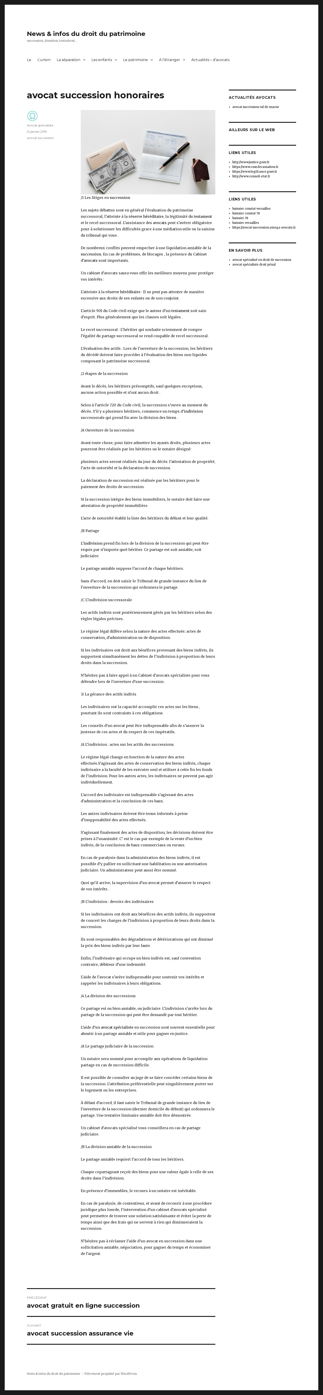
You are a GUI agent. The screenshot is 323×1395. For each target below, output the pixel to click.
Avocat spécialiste (40, 125)
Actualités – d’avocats (210, 60)
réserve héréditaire (146, 216)
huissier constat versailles (251, 209)
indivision (193, 411)
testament (203, 216)
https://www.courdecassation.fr (255, 167)
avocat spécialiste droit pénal (254, 264)
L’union (43, 60)
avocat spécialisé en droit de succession (261, 260)
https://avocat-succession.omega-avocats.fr (264, 227)
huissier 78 (240, 218)
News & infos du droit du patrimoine (86, 33)
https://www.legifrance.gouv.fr (254, 172)
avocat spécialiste (116, 1027)
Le (29, 60)
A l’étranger (169, 60)
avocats (160, 222)
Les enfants (102, 60)
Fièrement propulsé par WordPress (110, 1374)
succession (120, 197)
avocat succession (40, 138)
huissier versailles (245, 223)
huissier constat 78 (246, 213)
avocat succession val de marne (255, 107)
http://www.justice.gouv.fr (251, 162)
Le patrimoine (135, 60)
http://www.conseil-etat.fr (251, 176)
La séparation (68, 60)
